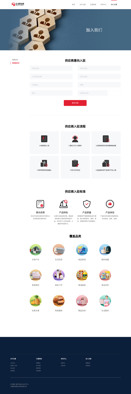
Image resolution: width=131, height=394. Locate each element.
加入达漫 (114, 4)
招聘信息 (15, 60)
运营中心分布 (13, 367)
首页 (73, 4)
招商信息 (88, 367)
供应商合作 (15, 63)
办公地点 (12, 370)
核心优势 (38, 367)
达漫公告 (63, 367)
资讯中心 (103, 4)
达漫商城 (93, 4)
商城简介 (38, 364)
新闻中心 (63, 364)
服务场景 (38, 370)
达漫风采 (12, 372)
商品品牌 (38, 372)
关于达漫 (82, 4)
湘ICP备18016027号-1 (22, 386)
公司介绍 (12, 364)
